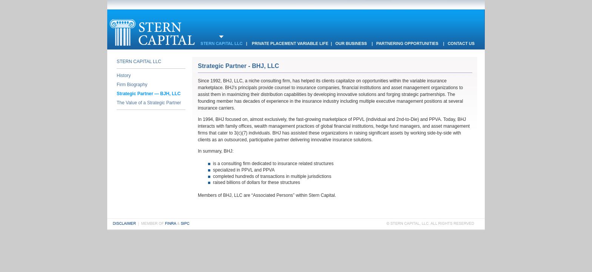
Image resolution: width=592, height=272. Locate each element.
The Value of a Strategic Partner (149, 102)
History (124, 75)
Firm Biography (132, 84)
